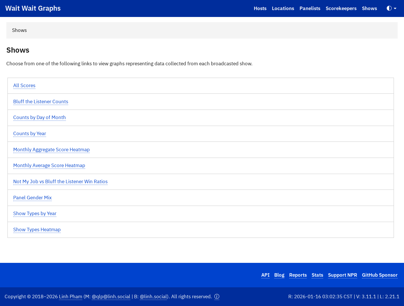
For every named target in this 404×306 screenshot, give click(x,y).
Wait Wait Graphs (33, 8)
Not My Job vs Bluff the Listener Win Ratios (60, 181)
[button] (216, 296)
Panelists (310, 8)
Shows (369, 8)
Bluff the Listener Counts (40, 101)
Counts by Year (29, 133)
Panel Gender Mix (32, 197)
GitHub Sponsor (380, 275)
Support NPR (342, 275)
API (265, 275)
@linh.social (153, 296)
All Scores (24, 85)
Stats (317, 275)
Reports (298, 275)
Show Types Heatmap (37, 229)
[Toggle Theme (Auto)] (391, 8)
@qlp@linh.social (111, 296)
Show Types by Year (34, 213)
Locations (283, 8)
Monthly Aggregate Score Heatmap (51, 149)
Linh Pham (70, 296)
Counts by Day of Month (39, 117)
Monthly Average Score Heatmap (49, 165)
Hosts (260, 8)
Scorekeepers (341, 8)
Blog (279, 275)
